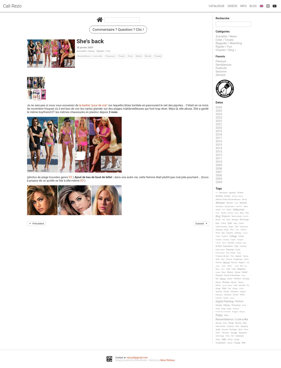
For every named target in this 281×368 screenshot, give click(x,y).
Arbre (246, 206)
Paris (242, 295)
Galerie (238, 256)
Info (243, 6)
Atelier (229, 209)
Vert (232, 336)
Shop (228, 219)
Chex (232, 229)
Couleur (219, 239)
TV (217, 192)
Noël (235, 285)
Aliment (221, 75)
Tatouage (225, 332)
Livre (234, 269)
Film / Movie (231, 253)
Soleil (218, 329)
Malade (238, 272)
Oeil (229, 288)
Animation (219, 206)
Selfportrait (238, 210)
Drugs (243, 275)
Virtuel (230, 339)
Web (243, 343)
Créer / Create (225, 40)
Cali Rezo (12, 6)
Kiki (245, 266)
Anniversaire (229, 206)
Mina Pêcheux (167, 360)
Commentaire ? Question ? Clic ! (118, 29)
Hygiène (242, 262)
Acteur (240, 193)
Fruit (232, 256)
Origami (243, 291)
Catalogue (216, 6)
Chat (236, 226)
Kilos (218, 269)
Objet (224, 288)
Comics (230, 213)
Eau (244, 243)
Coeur (218, 236)
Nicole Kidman (227, 285)
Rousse (238, 323)
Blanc (242, 213)
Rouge (231, 323)
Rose (130, 56)
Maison (230, 272)
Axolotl (223, 213)
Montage (246, 278)
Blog (253, 6)
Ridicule (219, 323)
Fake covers (220, 249)
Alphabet (229, 203)
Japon (218, 266)
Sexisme (221, 71)
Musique (226, 282)
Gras (223, 259)
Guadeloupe (237, 259)
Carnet (241, 223)
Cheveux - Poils (222, 230)
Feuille (237, 249)
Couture (226, 239)
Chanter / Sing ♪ (226, 50)
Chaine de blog (221, 226)
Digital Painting (225, 301)
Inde (247, 262)
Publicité (221, 68)
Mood (226, 263)
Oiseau (235, 288)
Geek (218, 259)
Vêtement (240, 336)
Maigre (218, 272)
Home (246, 259)
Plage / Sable (226, 308)
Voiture (230, 343)
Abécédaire (223, 192)
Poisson (236, 308)
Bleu (247, 213)
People (121, 56)
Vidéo (218, 339)
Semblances (223, 64)
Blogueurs (226, 216)
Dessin (231, 243)
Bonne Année (237, 216)
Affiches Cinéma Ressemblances (228, 199)
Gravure (229, 259)
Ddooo (224, 242)
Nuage (218, 288)
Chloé (218, 233)
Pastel (225, 298)
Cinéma (238, 233)
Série (237, 326)
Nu (248, 285)
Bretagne (235, 219)
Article (218, 209)
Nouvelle (242, 285)
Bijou (236, 213)
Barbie (139, 56)
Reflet (226, 315)
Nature (240, 282)
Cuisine (218, 242)
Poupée (158, 56)
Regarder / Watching (229, 43)
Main (224, 272)
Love (236, 203)
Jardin (223, 266)
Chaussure (110, 56)
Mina (223, 279)
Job (223, 219)
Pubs (219, 315)
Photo (226, 305)
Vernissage (220, 336)
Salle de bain (220, 326)
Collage (233, 236)
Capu (235, 223)
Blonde (148, 56)
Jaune (229, 266)
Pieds (218, 308)
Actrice (219, 196)
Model (244, 272)
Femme (230, 250)
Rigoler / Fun (103, 51)
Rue (245, 323)
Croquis (240, 239)
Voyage (237, 343)
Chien (237, 229)
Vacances (243, 333)
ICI (71, 177)
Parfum (235, 295)
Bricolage (244, 220)
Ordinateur (234, 291)
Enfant (219, 246)
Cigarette (229, 233)
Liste (228, 269)
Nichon (218, 285)
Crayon (233, 239)
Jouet (237, 266)
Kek (241, 266)
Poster (227, 196)
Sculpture (230, 326)
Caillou (223, 223)
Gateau (245, 256)
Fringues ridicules (222, 256)
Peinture (221, 61)
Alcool (244, 199)
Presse (241, 312)
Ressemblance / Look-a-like (89, 56)
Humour (234, 262)
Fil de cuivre (220, 253)
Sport (240, 329)
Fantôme (243, 246)
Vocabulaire (221, 343)
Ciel (223, 233)
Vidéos (232, 6)
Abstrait (232, 193)
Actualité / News (85, 51)
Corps (241, 236)
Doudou (239, 243)
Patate (232, 298)
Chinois (243, 229)
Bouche (245, 216)
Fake (236, 246)
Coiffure (225, 236)
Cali (230, 223)
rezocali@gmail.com (137, 357)
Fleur (239, 253)
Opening (219, 291)
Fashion (237, 279)
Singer (230, 226)
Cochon (245, 233)
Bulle (218, 223)
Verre (228, 336)
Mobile (229, 278)
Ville (223, 339)
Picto (244, 305)
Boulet (218, 219)
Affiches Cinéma (237, 196)
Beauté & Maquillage (232, 275)
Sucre (246, 329)
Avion (218, 213)
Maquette (219, 275)
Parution (219, 298)
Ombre (241, 288)
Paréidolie (227, 295)
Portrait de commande (223, 311)
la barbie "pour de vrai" (93, 105)
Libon (223, 269)
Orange (226, 291)
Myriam (234, 282)
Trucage (233, 333)
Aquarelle (239, 206)
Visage (236, 339)
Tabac (218, 332)
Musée (218, 282)
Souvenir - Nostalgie (229, 329)
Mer (217, 278)
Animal (243, 203)
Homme (219, 262)
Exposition (228, 246)
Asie (223, 209)
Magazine (241, 269)
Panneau (219, 295)
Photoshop (236, 305)
